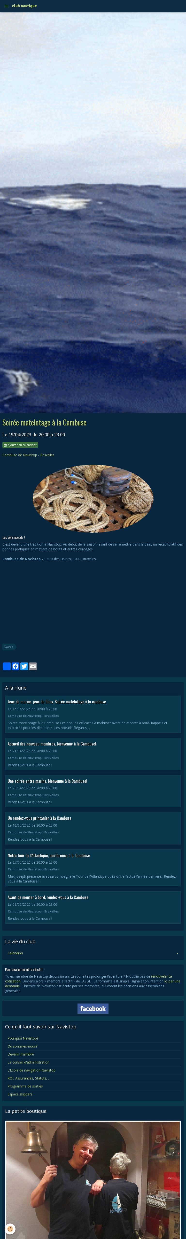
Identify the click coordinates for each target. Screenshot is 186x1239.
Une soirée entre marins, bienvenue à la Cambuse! (47, 781)
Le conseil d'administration (28, 1062)
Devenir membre (21, 1054)
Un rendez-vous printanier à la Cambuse (39, 818)
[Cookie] (10, 1229)
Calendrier (15, 953)
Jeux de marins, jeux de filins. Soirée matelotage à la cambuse (57, 702)
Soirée (8, 647)
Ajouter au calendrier (20, 445)
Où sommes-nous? (22, 1046)
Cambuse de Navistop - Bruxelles (28, 455)
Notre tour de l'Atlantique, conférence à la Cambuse (49, 855)
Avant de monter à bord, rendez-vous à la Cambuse (48, 897)
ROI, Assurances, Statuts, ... (29, 1078)
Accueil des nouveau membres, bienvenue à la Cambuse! (52, 744)
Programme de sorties (25, 1086)
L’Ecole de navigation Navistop (31, 1070)
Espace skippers (20, 1094)
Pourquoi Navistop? (23, 1038)
